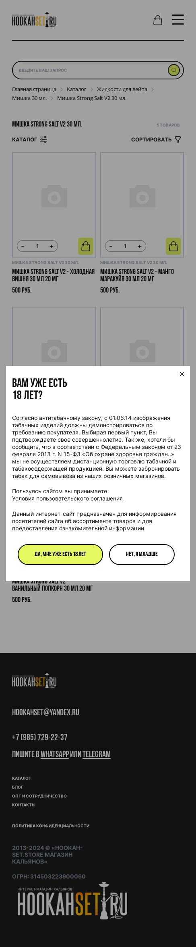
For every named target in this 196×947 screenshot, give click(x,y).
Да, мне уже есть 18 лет (60, 554)
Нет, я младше (142, 554)
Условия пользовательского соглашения (67, 498)
